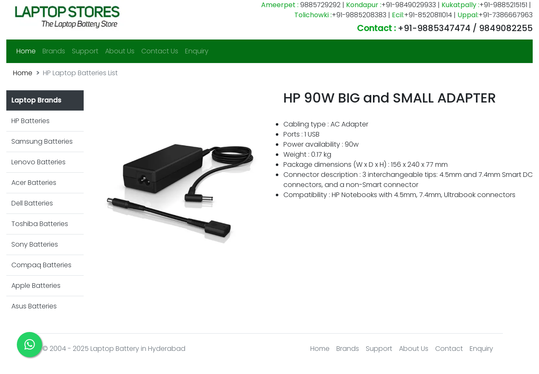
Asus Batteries (34, 306)
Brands (53, 51)
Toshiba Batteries (39, 224)
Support (85, 51)
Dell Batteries (32, 203)
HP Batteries (30, 121)
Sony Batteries (34, 244)
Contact (449, 348)
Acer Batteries (33, 182)
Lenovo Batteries (38, 162)
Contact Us (159, 51)
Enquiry (197, 51)
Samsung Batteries (42, 141)
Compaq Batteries (41, 265)
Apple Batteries (36, 285)
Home (27, 51)
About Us (120, 51)
